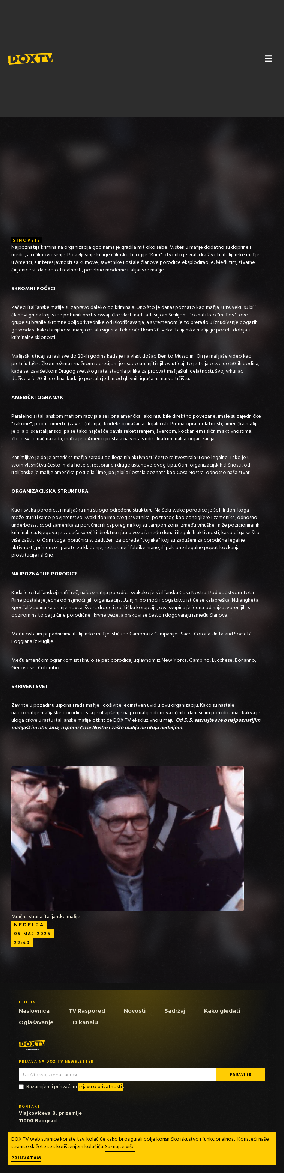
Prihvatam (26, 1159)
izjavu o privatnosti (100, 1087)
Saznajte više (120, 1147)
